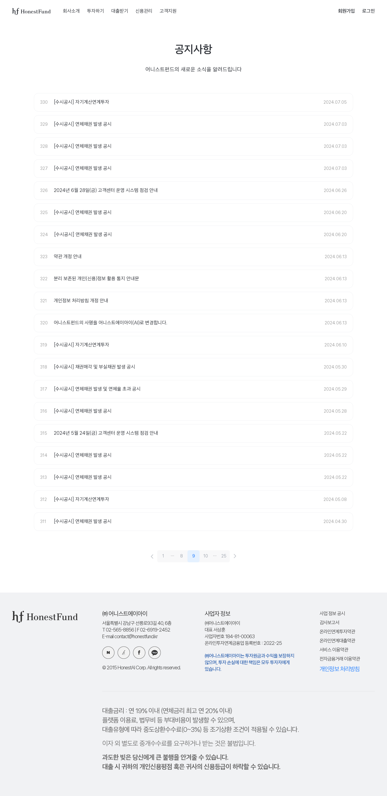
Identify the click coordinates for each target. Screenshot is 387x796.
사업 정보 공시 (332, 614)
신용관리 (143, 11)
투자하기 (95, 11)
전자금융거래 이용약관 (340, 659)
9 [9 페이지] (193, 556)
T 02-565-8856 (118, 630)
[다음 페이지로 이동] (235, 556)
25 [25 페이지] (223, 556)
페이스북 (139, 652)
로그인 (368, 11)
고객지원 (168, 11)
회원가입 (346, 11)
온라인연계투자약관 (337, 632)
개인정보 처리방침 (339, 669)
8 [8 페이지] (181, 556)
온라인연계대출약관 (337, 641)
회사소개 (71, 11)
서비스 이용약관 (334, 650)
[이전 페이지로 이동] (152, 556)
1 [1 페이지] (163, 556)
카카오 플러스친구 (154, 652)
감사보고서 (329, 623)
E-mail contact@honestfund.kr (130, 637)
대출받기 (119, 11)
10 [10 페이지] (205, 556)
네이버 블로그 (108, 652)
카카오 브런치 (124, 652)
